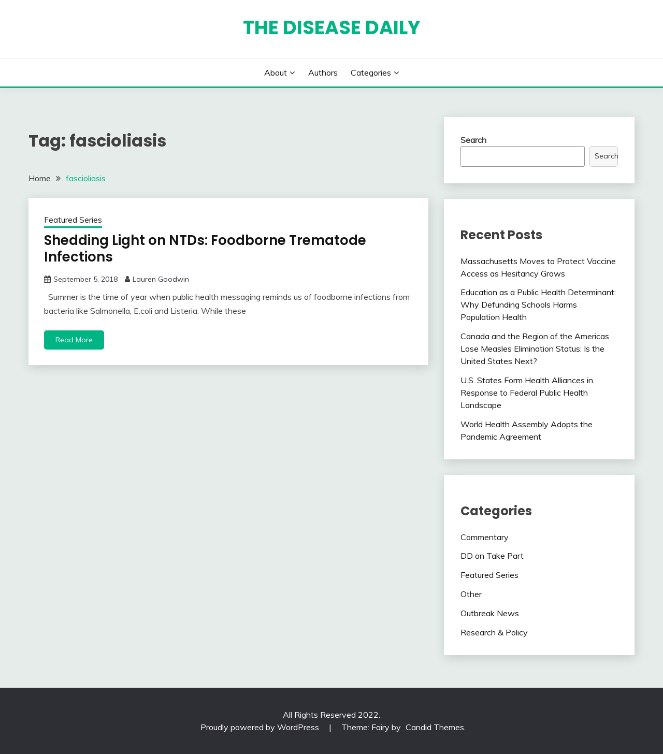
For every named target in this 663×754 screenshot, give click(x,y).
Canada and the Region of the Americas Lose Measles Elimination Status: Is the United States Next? (534, 348)
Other (471, 594)
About (275, 72)
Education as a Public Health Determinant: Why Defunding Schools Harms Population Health (538, 304)
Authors (323, 72)
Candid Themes (435, 727)
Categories (371, 72)
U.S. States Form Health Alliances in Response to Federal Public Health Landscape (526, 392)
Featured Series (73, 220)
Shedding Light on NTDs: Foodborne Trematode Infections (205, 249)
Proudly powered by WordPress (260, 727)
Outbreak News (489, 613)
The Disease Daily (332, 27)
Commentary (484, 537)
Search (473, 140)
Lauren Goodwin (161, 279)
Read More (74, 339)
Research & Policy (494, 632)
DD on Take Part (492, 555)
